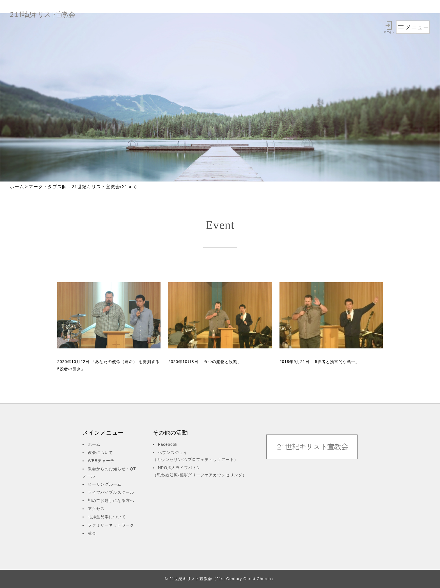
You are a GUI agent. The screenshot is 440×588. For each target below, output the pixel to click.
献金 (92, 533)
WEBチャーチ (101, 460)
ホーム (17, 186)
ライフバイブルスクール (111, 492)
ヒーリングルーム (105, 484)
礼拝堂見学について (107, 516)
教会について (100, 452)
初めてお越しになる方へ (111, 500)
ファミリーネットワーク (111, 525)
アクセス (96, 508)
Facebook (167, 444)
